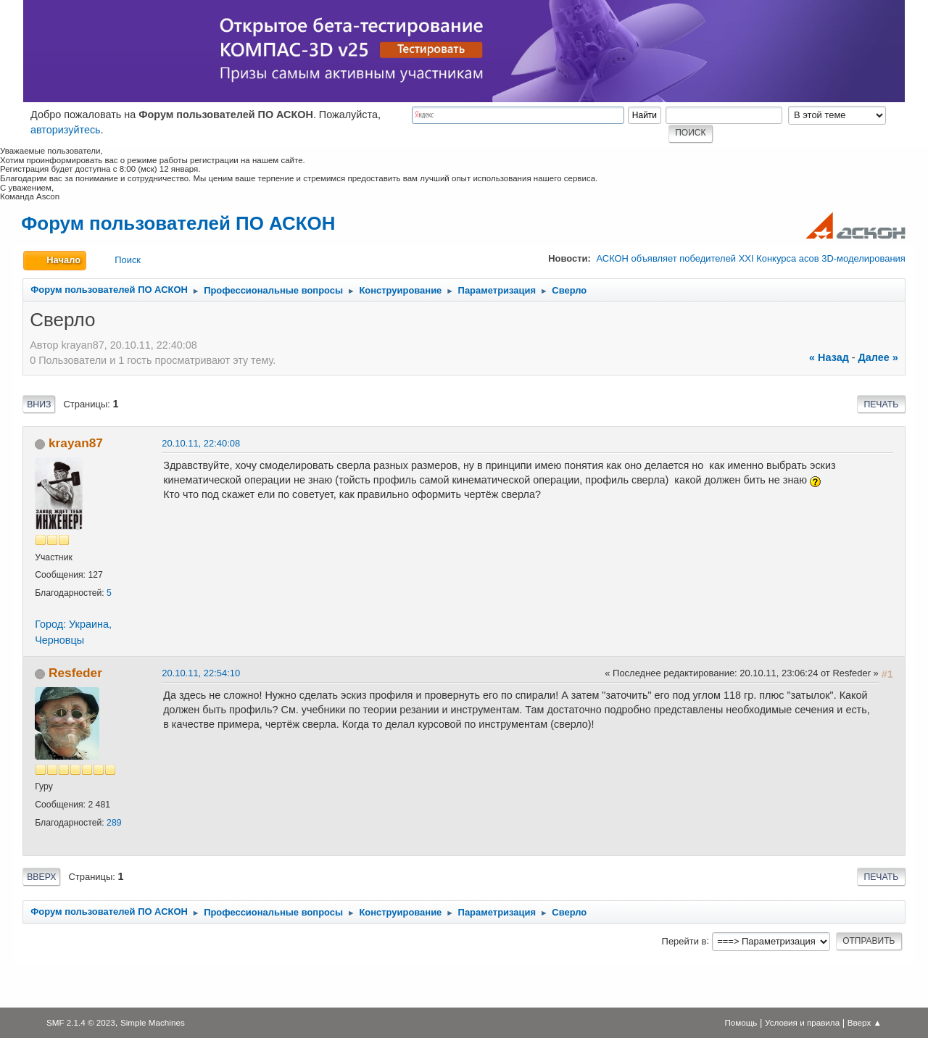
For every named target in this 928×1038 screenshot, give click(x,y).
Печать (880, 404)
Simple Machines (152, 1022)
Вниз (39, 404)
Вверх (41, 877)
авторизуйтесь (65, 130)
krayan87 (76, 443)
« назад (829, 357)
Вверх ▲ (865, 1022)
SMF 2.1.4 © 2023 (80, 1022)
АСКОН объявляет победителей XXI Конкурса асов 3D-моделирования (750, 258)
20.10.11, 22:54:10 (201, 673)
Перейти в (684, 940)
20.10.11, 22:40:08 (201, 443)
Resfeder (75, 672)
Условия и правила (802, 1022)
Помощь (740, 1022)
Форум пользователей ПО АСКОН (178, 223)
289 (114, 823)
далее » (878, 357)
